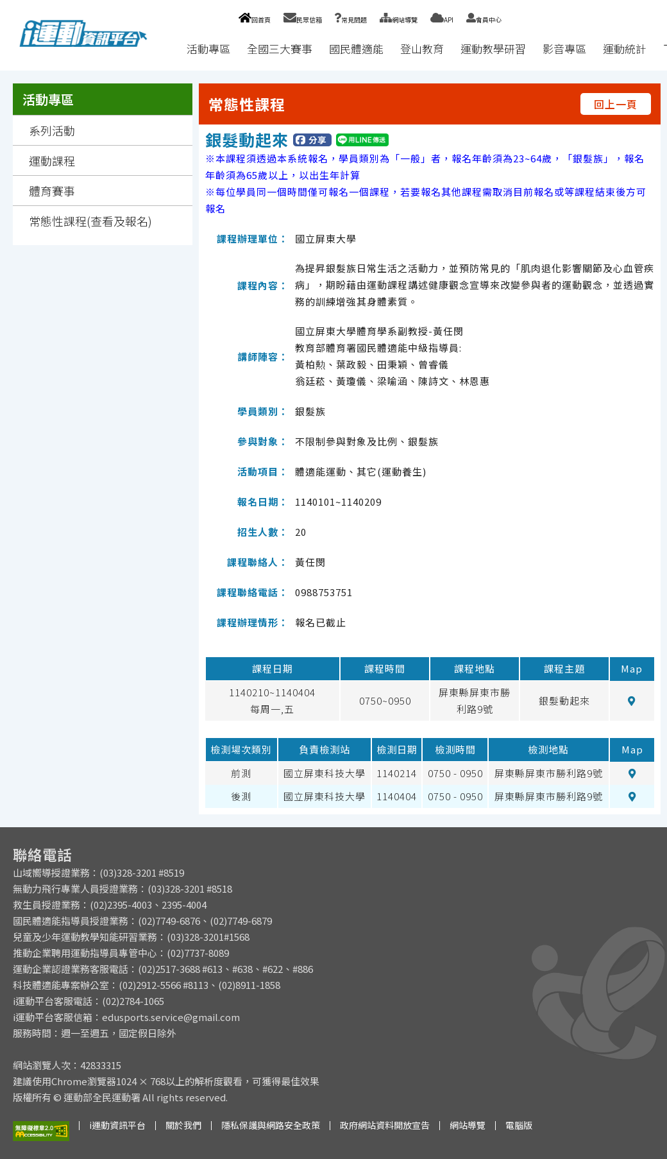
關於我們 (183, 1125)
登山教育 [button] (422, 48)
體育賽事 (52, 190)
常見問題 (351, 19)
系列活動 (52, 130)
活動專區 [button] (208, 48)
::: (166, 48)
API (441, 19)
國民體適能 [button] (356, 48)
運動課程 (52, 160)
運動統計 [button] (624, 48)
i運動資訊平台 (117, 1125)
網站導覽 (399, 19)
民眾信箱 (302, 19)
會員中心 (484, 19)
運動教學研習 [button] (493, 48)
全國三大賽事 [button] (279, 48)
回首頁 (254, 19)
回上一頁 (615, 104)
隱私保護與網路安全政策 (270, 1125)
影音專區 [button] (564, 48)
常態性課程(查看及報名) (90, 220)
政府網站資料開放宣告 (385, 1125)
